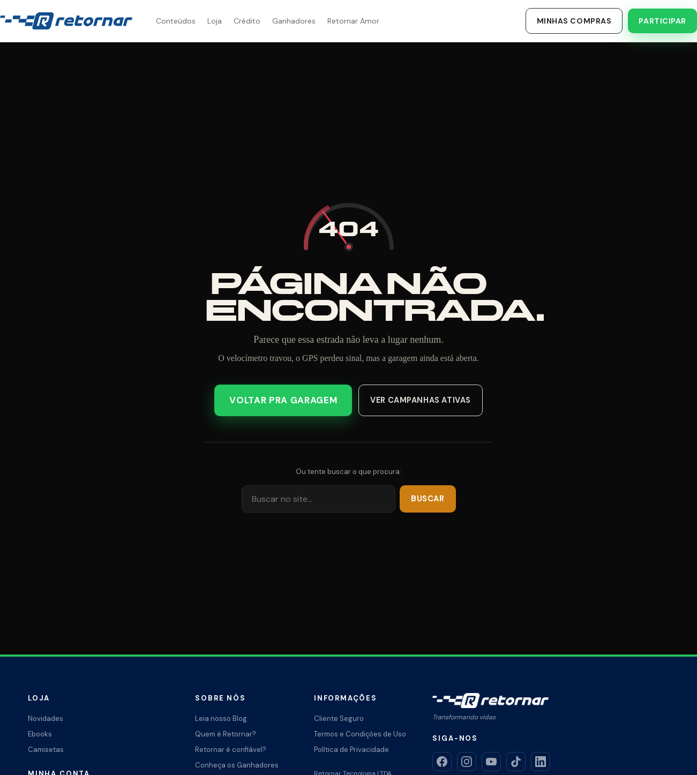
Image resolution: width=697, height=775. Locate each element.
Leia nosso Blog (221, 718)
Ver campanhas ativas (418, 400)
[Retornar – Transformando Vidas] (66, 20)
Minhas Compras (574, 21)
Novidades (45, 718)
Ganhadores (294, 21)
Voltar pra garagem (284, 400)
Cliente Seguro (339, 718)
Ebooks (40, 734)
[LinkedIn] (540, 761)
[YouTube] (491, 761)
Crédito (247, 21)
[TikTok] (516, 761)
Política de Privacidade (351, 749)
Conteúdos (176, 21)
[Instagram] (466, 761)
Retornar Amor (353, 21)
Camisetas (46, 749)
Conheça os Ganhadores (237, 765)
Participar (662, 21)
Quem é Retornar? (225, 734)
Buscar (428, 498)
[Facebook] (442, 761)
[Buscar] (320, 498)
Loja (214, 21)
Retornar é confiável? (230, 749)
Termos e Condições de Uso (360, 734)
